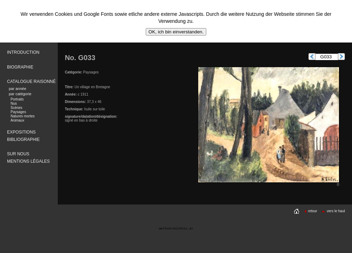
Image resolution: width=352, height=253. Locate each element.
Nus (14, 103)
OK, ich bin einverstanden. (176, 31)
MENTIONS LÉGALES (28, 161)
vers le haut (333, 211)
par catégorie (20, 94)
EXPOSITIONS (21, 132)
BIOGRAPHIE (20, 67)
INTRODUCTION (23, 52)
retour (310, 211)
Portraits (17, 99)
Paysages (18, 112)
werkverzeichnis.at (176, 229)
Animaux (17, 120)
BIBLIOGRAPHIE (23, 139)
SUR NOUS (18, 153)
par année (17, 88)
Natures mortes (22, 116)
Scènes (16, 108)
